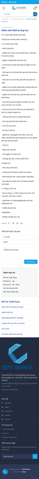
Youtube (7, 419)
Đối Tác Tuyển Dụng (10, 277)
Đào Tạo (6, 433)
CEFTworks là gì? (9, 429)
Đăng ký (4, 2)
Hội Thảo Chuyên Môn (10, 288)
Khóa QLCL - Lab (8, 281)
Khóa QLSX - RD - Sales (11, 284)
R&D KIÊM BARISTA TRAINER (12, 318)
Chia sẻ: (4, 223)
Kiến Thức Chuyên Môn (11, 292)
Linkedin (7, 415)
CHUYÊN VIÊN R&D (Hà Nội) (12, 334)
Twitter (7, 407)
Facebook (8, 403)
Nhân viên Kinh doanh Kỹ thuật (12, 307)
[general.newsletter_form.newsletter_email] (19, 456)
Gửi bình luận (30, 262)
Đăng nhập (12, 2)
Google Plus (9, 411)
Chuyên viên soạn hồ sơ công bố (13, 323)
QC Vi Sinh (5, 329)
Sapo (24, 472)
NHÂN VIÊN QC (7, 312)
